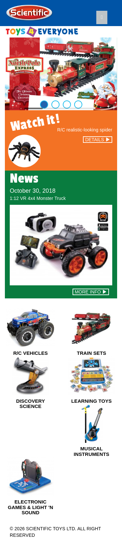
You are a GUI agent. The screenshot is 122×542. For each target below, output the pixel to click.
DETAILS (97, 139)
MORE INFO (91, 291)
